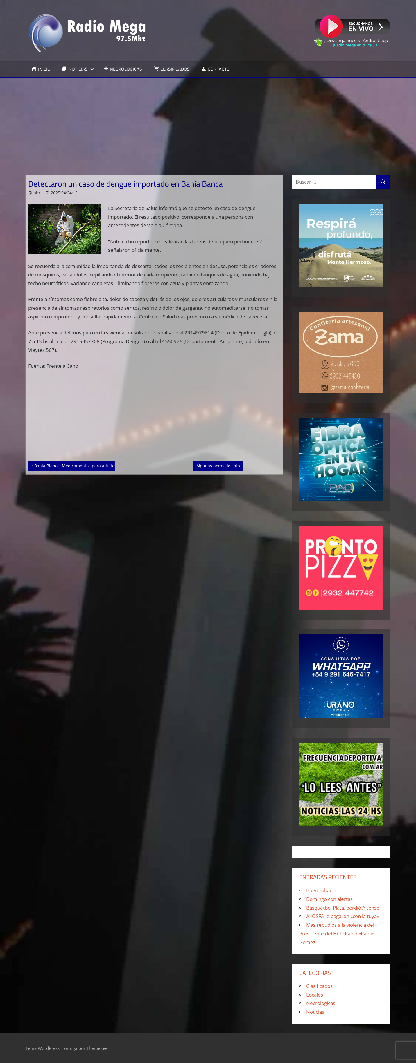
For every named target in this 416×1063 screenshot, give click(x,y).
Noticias (315, 1011)
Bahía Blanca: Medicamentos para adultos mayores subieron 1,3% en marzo (108, 465)
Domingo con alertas (329, 899)
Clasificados (319, 986)
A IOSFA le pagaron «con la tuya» (342, 916)
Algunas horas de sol (216, 465)
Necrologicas (320, 1003)
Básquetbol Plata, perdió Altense (342, 907)
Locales (314, 994)
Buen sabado (321, 890)
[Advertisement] (208, 121)
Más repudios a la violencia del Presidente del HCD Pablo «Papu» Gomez (336, 933)
